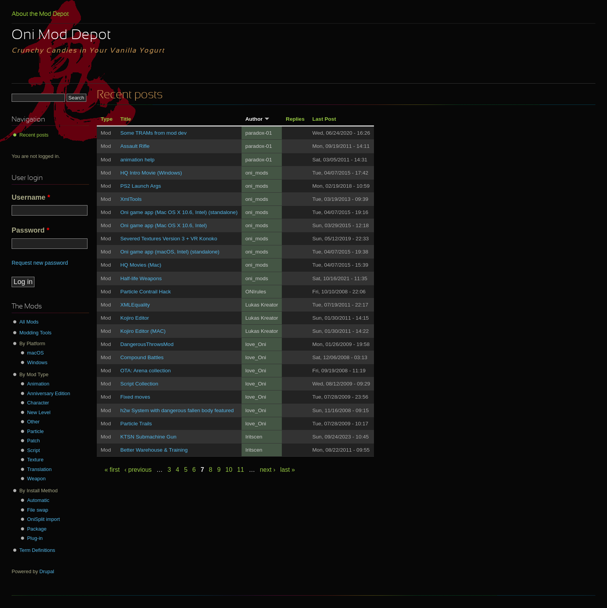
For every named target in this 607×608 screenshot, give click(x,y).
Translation (39, 469)
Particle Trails (136, 423)
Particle (35, 431)
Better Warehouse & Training (154, 450)
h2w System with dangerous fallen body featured (177, 410)
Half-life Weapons (141, 278)
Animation (38, 384)
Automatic (38, 500)
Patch (33, 441)
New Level (38, 412)
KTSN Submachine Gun (148, 437)
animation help (137, 160)
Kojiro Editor (134, 318)
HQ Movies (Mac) (140, 265)
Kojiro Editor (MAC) (143, 331)
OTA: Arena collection (145, 370)
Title (125, 119)
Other (33, 422)
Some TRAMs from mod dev (153, 133)
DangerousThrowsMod (147, 344)
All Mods (29, 322)
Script (33, 450)
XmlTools (131, 199)
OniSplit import (43, 519)
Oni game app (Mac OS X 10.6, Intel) (163, 225)
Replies (295, 119)
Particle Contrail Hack (145, 292)
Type (107, 119)
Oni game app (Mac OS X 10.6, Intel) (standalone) (179, 212)
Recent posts (33, 135)
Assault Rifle (135, 146)
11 (240, 469)
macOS (35, 353)
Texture (35, 459)
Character (38, 403)
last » (287, 469)
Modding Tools (35, 333)
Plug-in (35, 538)
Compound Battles (142, 357)
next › (267, 469)
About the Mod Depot (40, 14)
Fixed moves (135, 397)
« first (112, 469)
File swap (37, 510)
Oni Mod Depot (61, 35)
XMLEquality (135, 305)
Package (36, 529)
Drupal (46, 571)
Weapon (36, 478)
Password (30, 230)
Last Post (324, 119)
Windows (37, 362)
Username (31, 197)
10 (228, 469)
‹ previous (138, 469)
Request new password (40, 263)
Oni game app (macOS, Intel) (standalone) (169, 252)
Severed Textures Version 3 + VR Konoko (168, 238)
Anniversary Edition (48, 393)
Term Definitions (37, 550)
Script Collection (139, 384)
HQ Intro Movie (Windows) (151, 173)
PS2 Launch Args (140, 186)
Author (257, 119)
